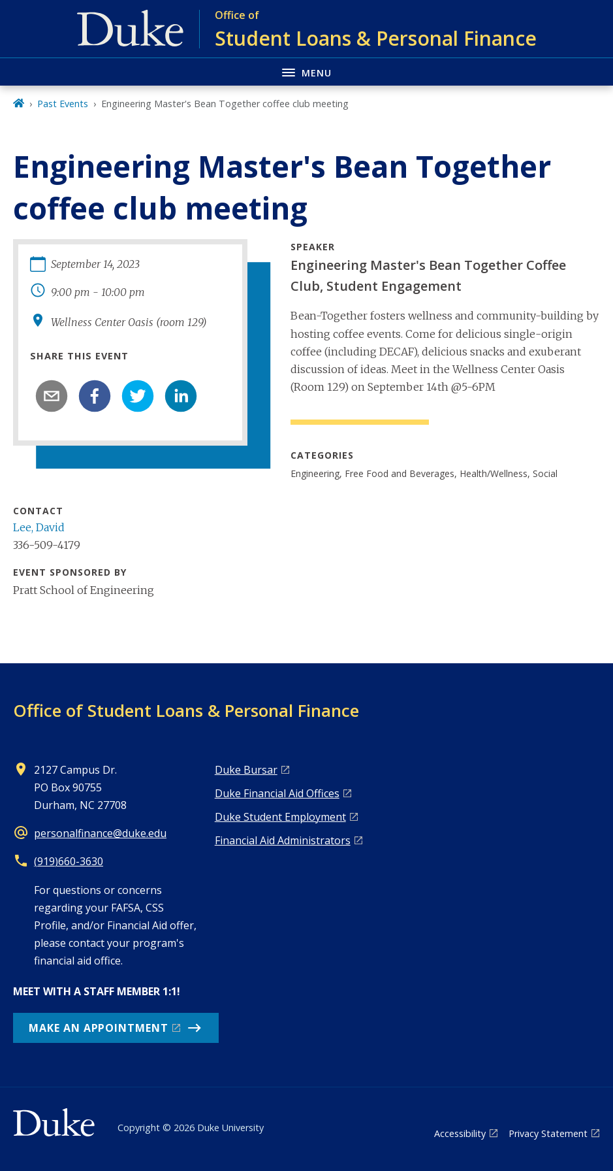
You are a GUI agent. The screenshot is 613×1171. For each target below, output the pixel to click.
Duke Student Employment (280, 817)
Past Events (62, 103)
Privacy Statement (548, 1133)
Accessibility (460, 1133)
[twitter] (137, 396)
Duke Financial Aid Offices (277, 793)
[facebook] (94, 396)
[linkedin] (181, 396)
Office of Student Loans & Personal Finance (186, 710)
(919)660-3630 (68, 861)
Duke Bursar (246, 770)
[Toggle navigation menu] (306, 72)
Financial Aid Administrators (283, 840)
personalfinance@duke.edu (100, 833)
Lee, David (39, 527)
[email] (51, 396)
